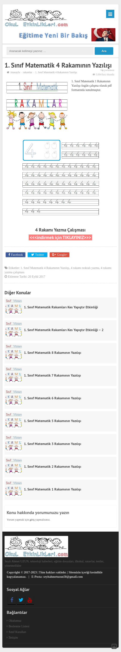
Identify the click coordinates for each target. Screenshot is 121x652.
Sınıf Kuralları (17, 632)
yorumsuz (109, 70)
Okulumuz (15, 620)
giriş (32, 519)
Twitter (39, 254)
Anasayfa (15, 72)
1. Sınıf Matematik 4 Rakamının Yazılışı (44, 268)
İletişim (13, 637)
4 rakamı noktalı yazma (85, 268)
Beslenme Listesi (19, 626)
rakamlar (27, 72)
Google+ (62, 254)
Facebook (17, 254)
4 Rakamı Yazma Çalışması (60, 230)
